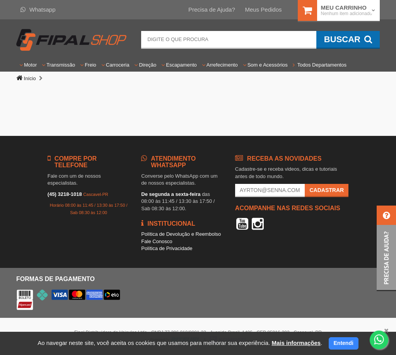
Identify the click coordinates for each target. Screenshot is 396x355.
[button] (386, 248)
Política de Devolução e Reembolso (181, 234)
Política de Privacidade (166, 248)
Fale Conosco (156, 241)
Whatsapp (38, 9)
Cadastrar (326, 190)
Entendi (343, 343)
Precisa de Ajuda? (211, 9)
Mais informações (296, 343)
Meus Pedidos (263, 9)
